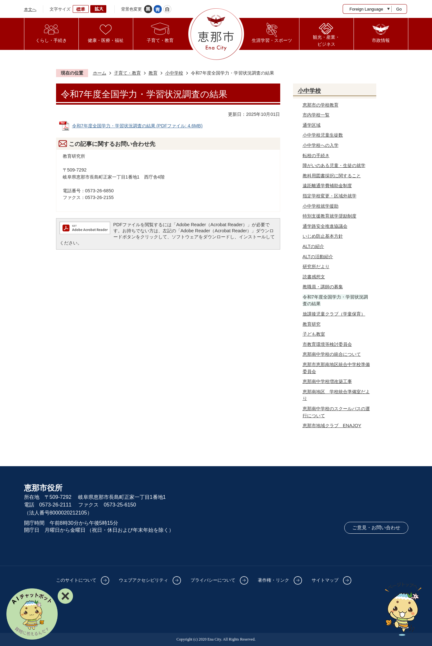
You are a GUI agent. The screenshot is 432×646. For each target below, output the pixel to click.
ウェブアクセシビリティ (143, 580)
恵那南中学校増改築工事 (327, 381)
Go (399, 9)
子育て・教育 (127, 73)
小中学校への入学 (320, 145)
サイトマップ (325, 580)
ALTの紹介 (313, 246)
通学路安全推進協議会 (325, 226)
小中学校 (174, 73)
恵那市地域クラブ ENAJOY (332, 425)
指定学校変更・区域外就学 (329, 195)
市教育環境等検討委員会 (327, 344)
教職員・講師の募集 (323, 286)
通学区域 (312, 125)
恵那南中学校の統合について (332, 354)
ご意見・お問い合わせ (376, 527)
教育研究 (312, 324)
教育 (153, 73)
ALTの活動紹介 (318, 256)
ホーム (99, 73)
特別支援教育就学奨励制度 (329, 216)
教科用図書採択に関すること (332, 175)
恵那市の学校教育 (320, 105)
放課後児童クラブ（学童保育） (334, 313)
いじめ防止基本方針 (323, 236)
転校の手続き (316, 155)
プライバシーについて (213, 580)
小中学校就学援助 (320, 206)
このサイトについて (76, 580)
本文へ (30, 9)
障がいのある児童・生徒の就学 (334, 165)
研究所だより (316, 266)
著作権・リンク (273, 580)
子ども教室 (314, 334)
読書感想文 (314, 276)
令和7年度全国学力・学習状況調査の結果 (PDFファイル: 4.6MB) (137, 125)
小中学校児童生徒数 (323, 135)
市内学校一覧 (316, 114)
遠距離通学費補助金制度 (327, 185)
